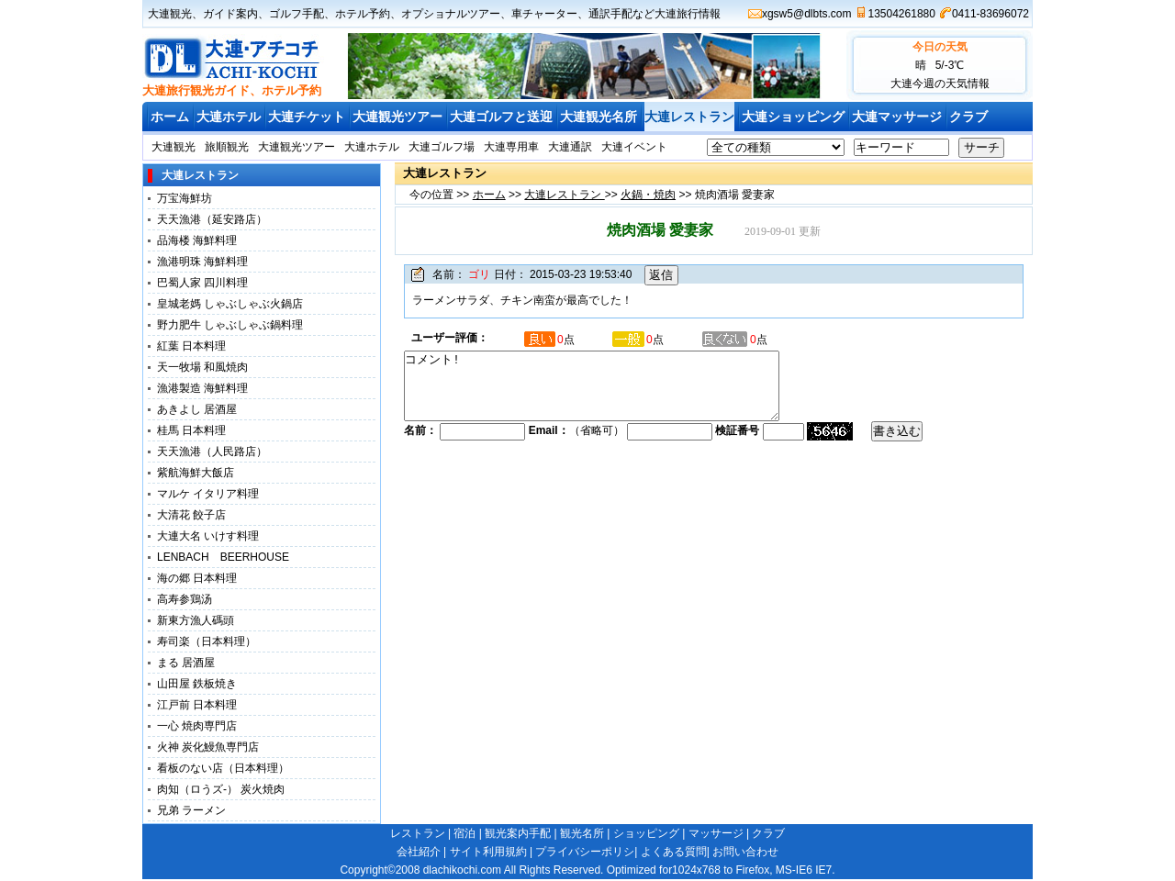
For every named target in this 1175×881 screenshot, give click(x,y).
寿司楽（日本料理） (206, 641)
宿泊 (464, 833)
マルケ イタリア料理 (208, 493)
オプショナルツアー (450, 13)
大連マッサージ (897, 116)
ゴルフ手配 (296, 13)
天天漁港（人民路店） (212, 451)
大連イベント (634, 146)
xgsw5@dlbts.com (807, 13)
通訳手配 (610, 13)
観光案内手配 (518, 833)
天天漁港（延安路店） (212, 219)
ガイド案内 (230, 13)
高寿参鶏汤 (184, 599)
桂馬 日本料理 (191, 430)
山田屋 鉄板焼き (197, 683)
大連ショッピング (793, 116)
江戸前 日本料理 (197, 704)
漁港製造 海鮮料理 (202, 388)
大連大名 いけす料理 (213, 536)
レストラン (417, 833)
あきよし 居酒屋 (197, 409)
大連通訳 (570, 146)
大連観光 (170, 13)
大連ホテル (228, 116)
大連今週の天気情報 (940, 83)
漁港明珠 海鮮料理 (202, 261)
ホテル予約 (362, 13)
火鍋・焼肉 (648, 194)
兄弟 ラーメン (191, 810)
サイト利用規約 (488, 851)
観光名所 (582, 833)
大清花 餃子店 (191, 514)
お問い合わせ (745, 851)
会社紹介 (419, 851)
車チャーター (544, 13)
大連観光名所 (598, 116)
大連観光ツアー (397, 116)
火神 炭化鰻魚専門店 (208, 747)
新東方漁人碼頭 (201, 620)
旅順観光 (227, 146)
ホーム (170, 116)
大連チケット (306, 116)
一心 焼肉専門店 (197, 725)
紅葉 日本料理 (191, 346)
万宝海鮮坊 (184, 198)
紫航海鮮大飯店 (195, 472)
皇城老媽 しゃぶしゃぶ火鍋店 (230, 303)
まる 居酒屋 (186, 662)
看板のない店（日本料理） (223, 768)
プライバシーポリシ (584, 851)
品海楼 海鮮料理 (197, 240)
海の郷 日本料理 (197, 578)
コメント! (614, 393)
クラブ (968, 116)
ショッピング (646, 833)
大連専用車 (511, 146)
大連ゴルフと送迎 (501, 116)
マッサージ (716, 833)
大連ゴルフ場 (441, 146)
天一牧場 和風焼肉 (202, 367)
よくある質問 (674, 851)
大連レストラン (689, 116)
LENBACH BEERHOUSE (223, 557)
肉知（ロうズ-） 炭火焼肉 (221, 789)
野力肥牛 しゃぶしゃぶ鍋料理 (230, 324)
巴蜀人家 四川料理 (202, 282)
